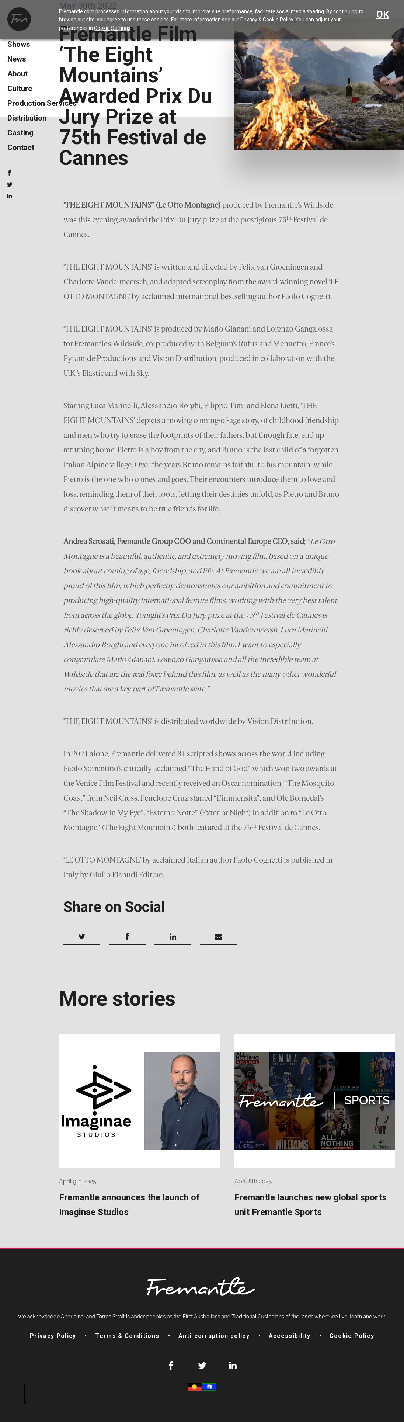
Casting (20, 132)
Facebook (9, 172)
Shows (18, 44)
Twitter (9, 184)
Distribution (26, 118)
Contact (20, 147)
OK (382, 14)
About (17, 73)
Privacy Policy (53, 1335)
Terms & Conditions (127, 1335)
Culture (19, 88)
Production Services (42, 103)
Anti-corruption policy (214, 1335)
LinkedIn (9, 196)
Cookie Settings (112, 28)
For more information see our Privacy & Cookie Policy (232, 19)
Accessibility (289, 1335)
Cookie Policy (352, 1335)
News (16, 59)
